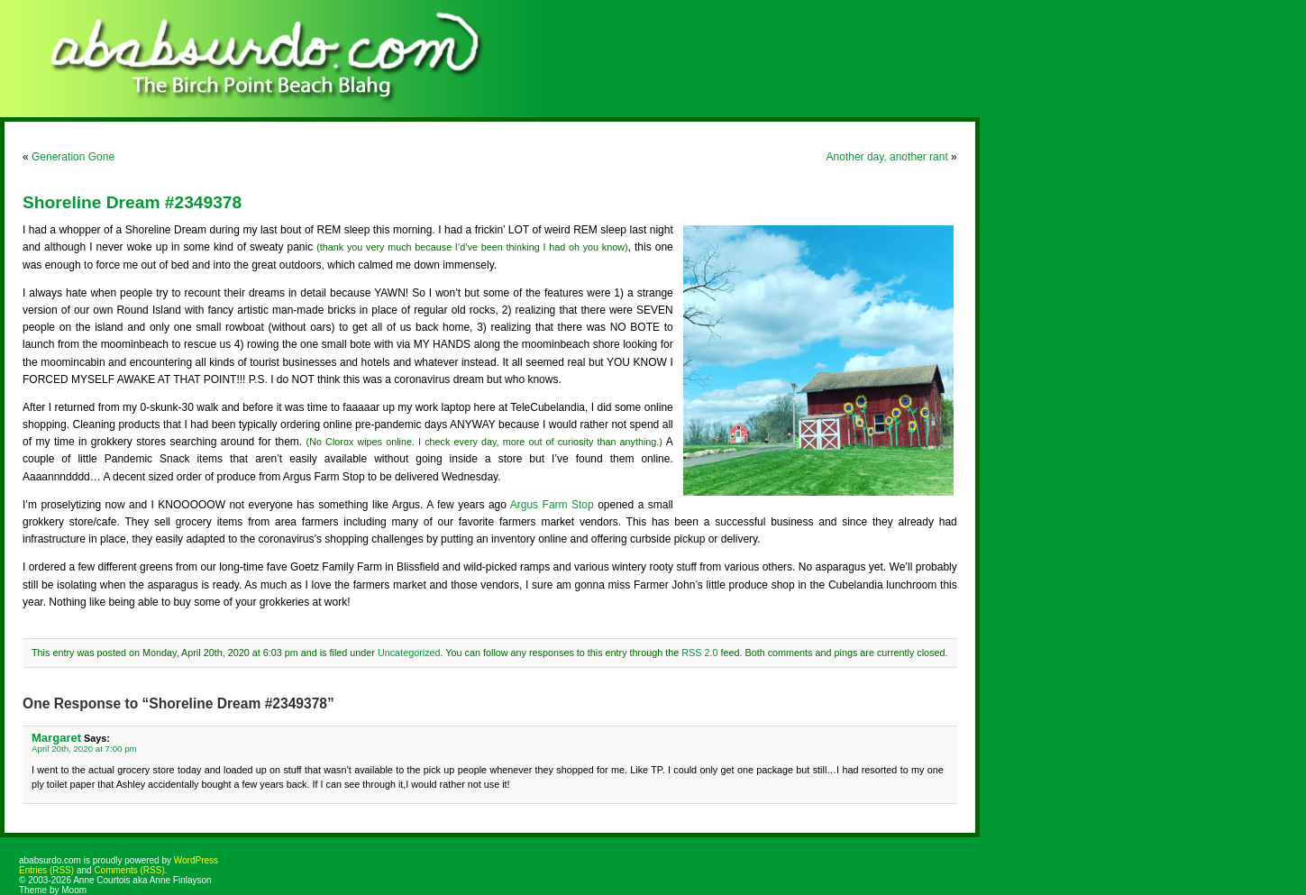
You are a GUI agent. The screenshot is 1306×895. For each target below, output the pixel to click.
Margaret (56, 737)
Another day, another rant (887, 157)
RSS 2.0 (699, 652)
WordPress (196, 860)
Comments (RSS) (129, 870)
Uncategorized (409, 652)
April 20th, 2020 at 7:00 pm (84, 748)
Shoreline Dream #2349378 (132, 202)
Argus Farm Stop (552, 504)
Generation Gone (73, 157)
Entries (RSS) (46, 870)
